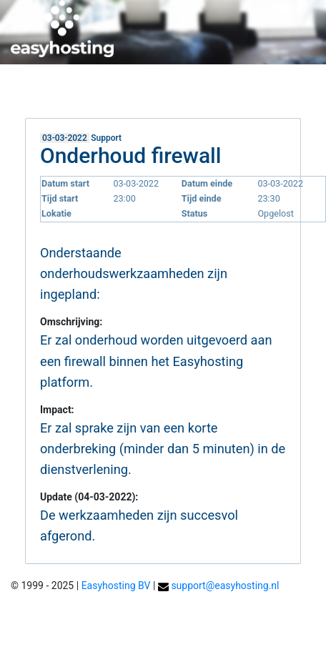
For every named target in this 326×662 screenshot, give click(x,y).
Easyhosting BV (116, 585)
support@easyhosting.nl (225, 585)
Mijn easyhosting (197, 89)
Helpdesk (278, 89)
